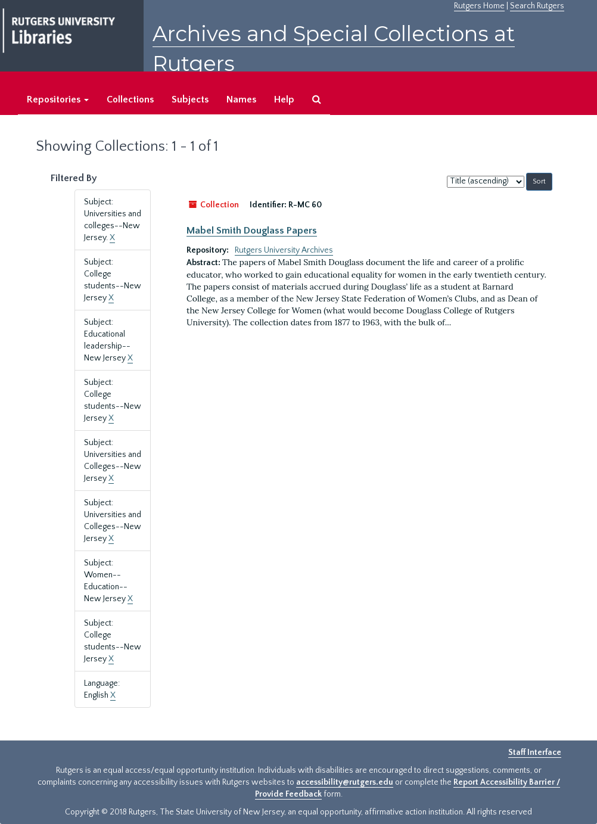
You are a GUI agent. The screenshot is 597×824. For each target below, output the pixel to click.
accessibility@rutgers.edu (344, 782)
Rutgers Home (479, 6)
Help (284, 99)
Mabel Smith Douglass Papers (251, 230)
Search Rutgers (537, 6)
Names (241, 99)
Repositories (58, 99)
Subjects (190, 99)
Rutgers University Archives (284, 250)
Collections (130, 99)
